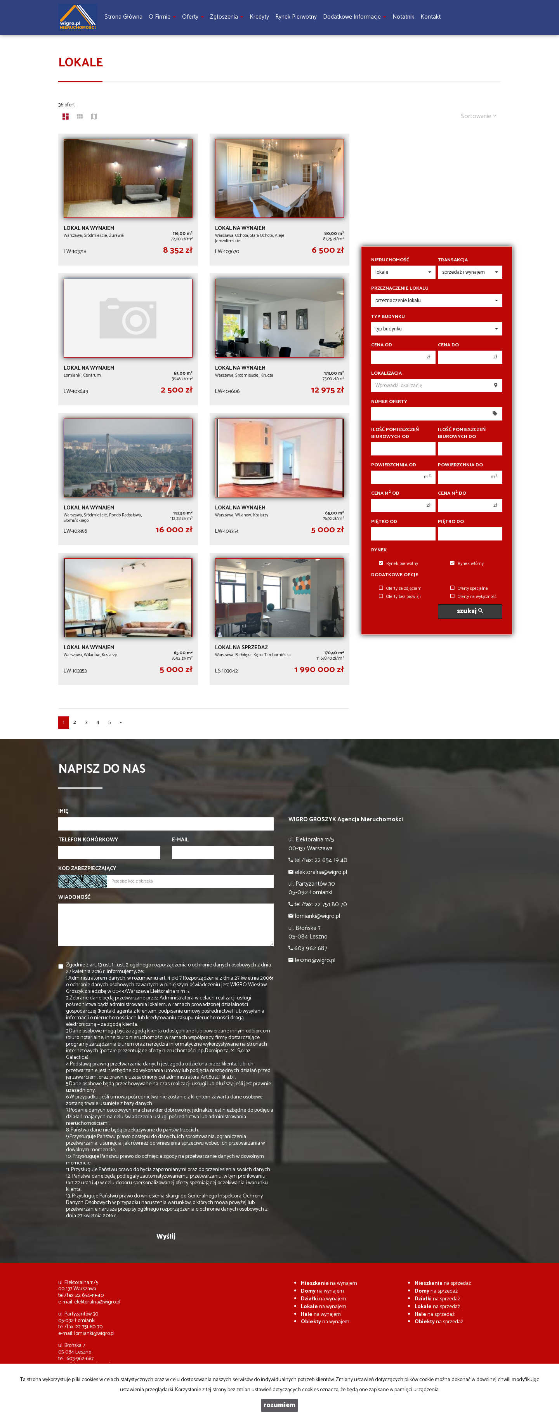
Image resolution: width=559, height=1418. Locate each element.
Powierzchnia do (460, 465)
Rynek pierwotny (398, 563)
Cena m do (452, 493)
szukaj (470, 611)
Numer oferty (389, 401)
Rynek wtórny (467, 563)
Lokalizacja (386, 373)
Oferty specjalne (469, 588)
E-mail (180, 840)
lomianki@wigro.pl (94, 1333)
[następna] (121, 722)
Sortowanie (479, 116)
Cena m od (385, 493)
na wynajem (329, 1283)
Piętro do (451, 521)
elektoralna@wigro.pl (97, 1302)
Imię (63, 811)
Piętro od (384, 521)
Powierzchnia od (393, 465)
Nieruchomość (390, 260)
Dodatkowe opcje (394, 575)
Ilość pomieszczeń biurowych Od (395, 433)
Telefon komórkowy (88, 840)
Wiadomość (74, 898)
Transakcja (453, 260)
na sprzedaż (443, 1283)
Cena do (448, 345)
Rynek (379, 550)
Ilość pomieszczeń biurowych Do (462, 433)
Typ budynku (388, 316)
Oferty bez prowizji (400, 596)
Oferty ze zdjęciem (400, 588)
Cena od (381, 345)
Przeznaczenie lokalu (400, 288)
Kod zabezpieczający (87, 869)
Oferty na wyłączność (473, 596)
